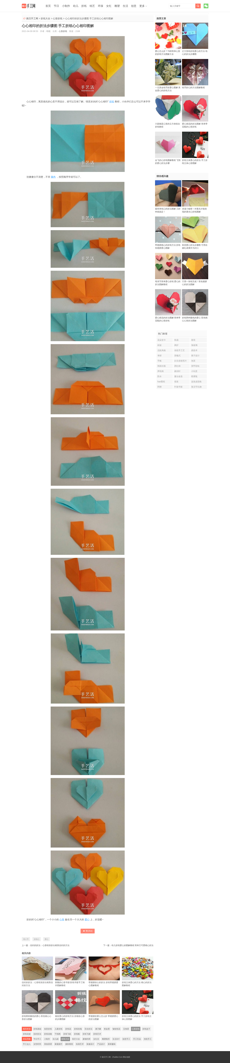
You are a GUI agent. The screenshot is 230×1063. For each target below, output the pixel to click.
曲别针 (177, 371)
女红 (109, 5)
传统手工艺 (179, 350)
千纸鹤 (57, 1034)
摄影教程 (69, 1044)
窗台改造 (178, 376)
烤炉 (176, 345)
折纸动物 (48, 1034)
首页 (48, 5)
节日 (56, 5)
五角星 (126, 1029)
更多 (142, 5)
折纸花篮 (27, 1034)
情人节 (26, 939)
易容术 (194, 350)
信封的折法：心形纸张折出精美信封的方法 (49, 945)
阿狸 (159, 387)
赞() (88, 931)
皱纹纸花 (116, 1029)
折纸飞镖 (86, 1034)
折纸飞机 (67, 1034)
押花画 (160, 371)
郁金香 (107, 1029)
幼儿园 (55, 1039)
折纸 (84, 5)
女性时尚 (37, 1044)
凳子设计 (195, 355)
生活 (125, 5)
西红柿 (177, 366)
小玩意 (194, 371)
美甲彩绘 (195, 366)
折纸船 (77, 1034)
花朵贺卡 (161, 340)
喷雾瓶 (194, 376)
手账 (159, 361)
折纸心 (36, 939)
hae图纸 (161, 381)
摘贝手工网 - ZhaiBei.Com (112, 1057)
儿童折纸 (58, 1029)
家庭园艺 (58, 1044)
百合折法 (88, 1029)
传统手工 (148, 1039)
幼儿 (75, 5)
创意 (133, 5)
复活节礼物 (196, 387)
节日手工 (37, 1039)
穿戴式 (177, 355)
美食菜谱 (48, 1044)
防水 (159, 376)
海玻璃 (194, 345)
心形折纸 (57, 18)
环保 (100, 5)
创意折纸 (48, 1029)
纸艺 (92, 5)
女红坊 (96, 1039)
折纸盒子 (146, 1029)
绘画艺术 (80, 1044)
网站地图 (126, 1057)
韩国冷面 (161, 366)
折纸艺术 (97, 1034)
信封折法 (37, 1034)
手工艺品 (137, 1039)
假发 (176, 381)
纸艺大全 (76, 1039)
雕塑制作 (106, 1039)
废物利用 (86, 1039)
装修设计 (90, 1044)
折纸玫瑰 (78, 1029)
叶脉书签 (178, 387)
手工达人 (27, 1044)
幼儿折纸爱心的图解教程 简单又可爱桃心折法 (133, 945)
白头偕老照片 (180, 361)
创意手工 (126, 1039)
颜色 (53, 177)
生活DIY (116, 1039)
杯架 (159, 345)
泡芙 (193, 361)
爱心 (87, 919)
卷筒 (193, 340)
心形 (62, 919)
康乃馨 (98, 1029)
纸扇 (176, 340)
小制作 (66, 5)
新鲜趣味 (112, 1044)
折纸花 (68, 1029)
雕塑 (117, 5)
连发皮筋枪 (196, 381)
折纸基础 (37, 1029)
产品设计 (101, 1044)
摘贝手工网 (32, 18)
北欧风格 (161, 350)
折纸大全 (45, 18)
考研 (159, 355)
